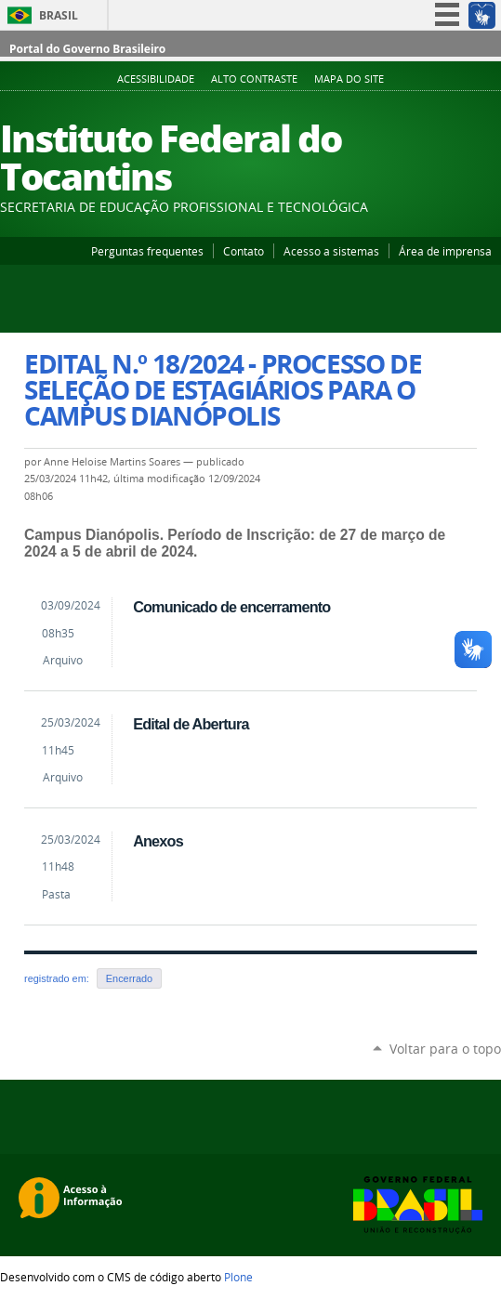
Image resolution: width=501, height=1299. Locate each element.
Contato (243, 250)
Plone (238, 1276)
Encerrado (129, 978)
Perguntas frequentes (147, 250)
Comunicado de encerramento (231, 606)
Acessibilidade (155, 78)
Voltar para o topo (445, 1048)
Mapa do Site (349, 78)
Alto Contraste (254, 78)
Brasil (58, 15)
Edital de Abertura (191, 723)
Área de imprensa (445, 250)
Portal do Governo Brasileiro (87, 49)
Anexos (158, 841)
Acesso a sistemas (331, 250)
